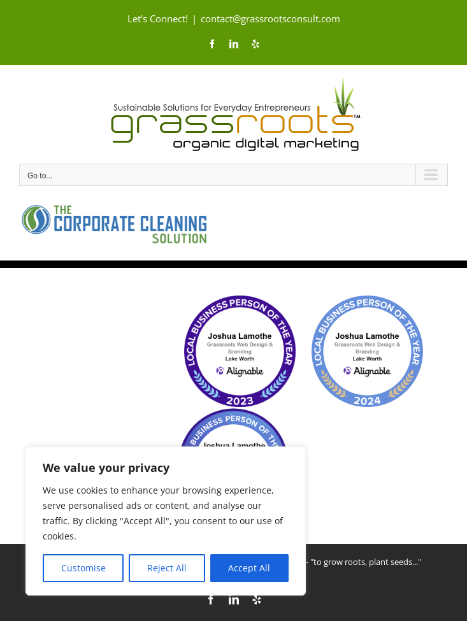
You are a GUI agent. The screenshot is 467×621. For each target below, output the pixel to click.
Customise (83, 568)
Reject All (167, 568)
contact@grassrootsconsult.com (270, 18)
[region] (165, 521)
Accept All (249, 568)
